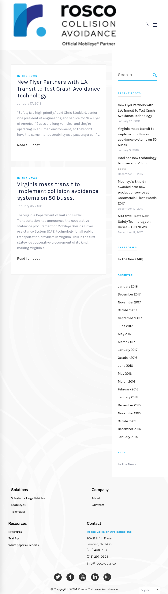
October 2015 (127, 421)
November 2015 (129, 413)
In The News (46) (130, 259)
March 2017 (126, 342)
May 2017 (125, 334)
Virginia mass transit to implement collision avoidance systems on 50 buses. (57, 191)
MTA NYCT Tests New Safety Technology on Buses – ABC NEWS (134, 221)
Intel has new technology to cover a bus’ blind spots (137, 163)
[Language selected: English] (149, 590)
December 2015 (129, 405)
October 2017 (127, 310)
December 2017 (129, 294)
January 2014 (128, 437)
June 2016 (125, 366)
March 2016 (126, 381)
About (96, 498)
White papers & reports (23, 545)
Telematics (18, 511)
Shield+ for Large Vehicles (28, 498)
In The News (27, 76)
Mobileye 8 (18, 504)
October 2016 (127, 358)
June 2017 (125, 326)
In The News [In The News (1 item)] (127, 464)
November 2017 (129, 302)
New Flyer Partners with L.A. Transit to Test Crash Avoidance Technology (58, 88)
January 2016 (128, 397)
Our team (98, 504)
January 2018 (128, 286)
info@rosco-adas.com (102, 563)
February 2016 (128, 389)
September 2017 (130, 318)
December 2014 (129, 429)
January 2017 (128, 350)
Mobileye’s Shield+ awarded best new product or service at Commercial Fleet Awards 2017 (137, 192)
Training (13, 538)
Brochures (15, 531)
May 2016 (125, 373)
